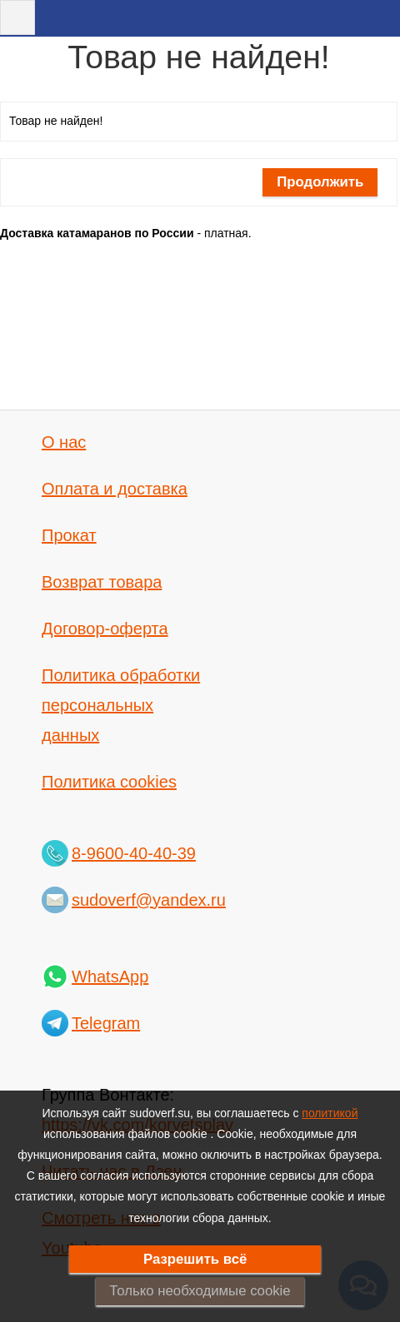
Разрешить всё (195, 1259)
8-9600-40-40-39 (134, 853)
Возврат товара (102, 582)
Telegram (106, 1023)
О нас (64, 442)
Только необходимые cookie (199, 1291)
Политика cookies (109, 782)
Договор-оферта (105, 628)
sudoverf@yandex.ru (149, 900)
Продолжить (320, 182)
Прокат (69, 535)
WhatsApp (110, 976)
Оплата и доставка (115, 489)
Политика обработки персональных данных (121, 705)
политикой (330, 1113)
